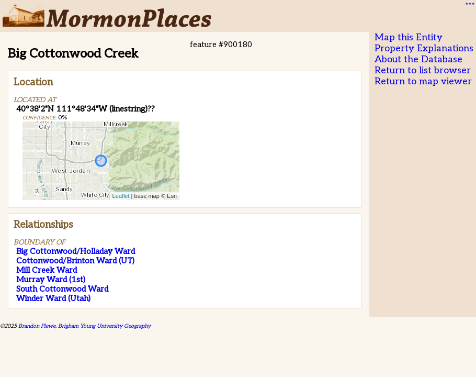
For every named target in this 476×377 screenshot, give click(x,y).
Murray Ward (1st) (50, 279)
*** (468, 5)
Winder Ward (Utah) (53, 298)
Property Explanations (424, 48)
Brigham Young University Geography (104, 326)
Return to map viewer (423, 81)
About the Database (418, 59)
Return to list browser (423, 70)
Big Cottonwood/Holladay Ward (75, 251)
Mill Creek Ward (46, 270)
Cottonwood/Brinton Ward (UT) (75, 260)
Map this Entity (409, 37)
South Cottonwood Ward (62, 289)
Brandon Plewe (36, 326)
